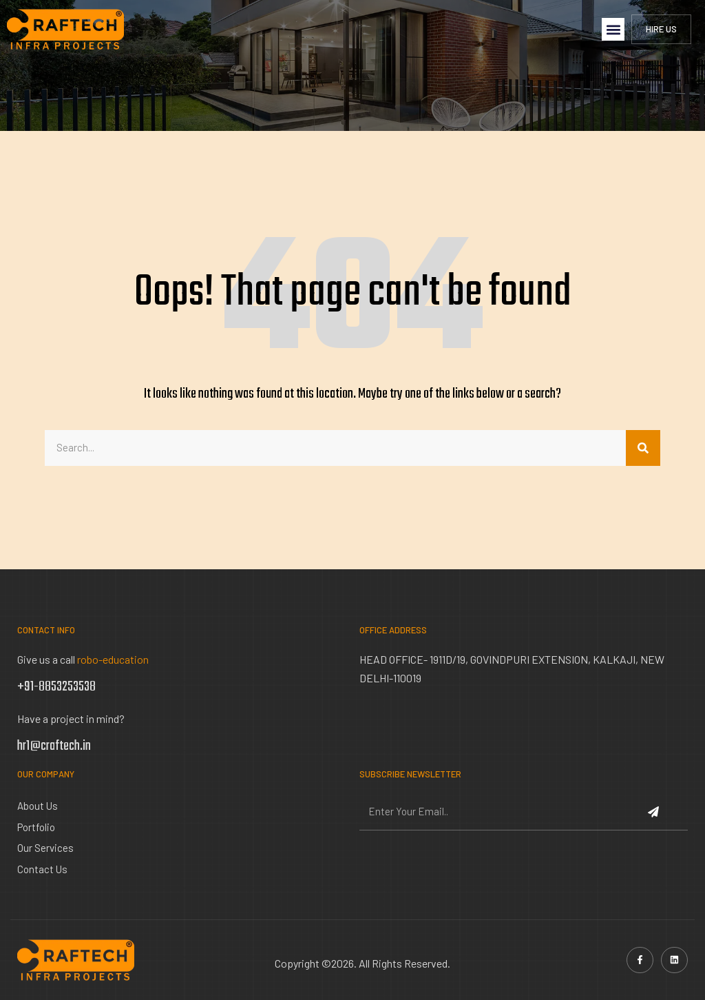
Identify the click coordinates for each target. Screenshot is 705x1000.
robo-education (113, 659)
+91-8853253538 (56, 686)
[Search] (643, 448)
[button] (613, 29)
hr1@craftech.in (54, 746)
